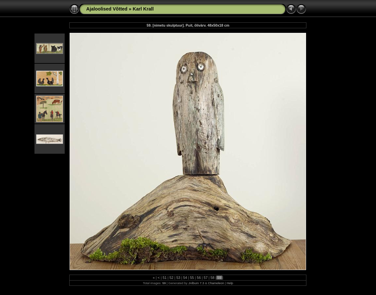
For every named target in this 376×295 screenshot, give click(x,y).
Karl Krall (143, 8)
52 (171, 278)
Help (230, 283)
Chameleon (216, 283)
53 (178, 278)
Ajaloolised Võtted (106, 8)
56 (199, 278)
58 (212, 278)
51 (164, 278)
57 (206, 278)
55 (192, 278)
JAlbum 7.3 (196, 283)
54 (185, 278)
